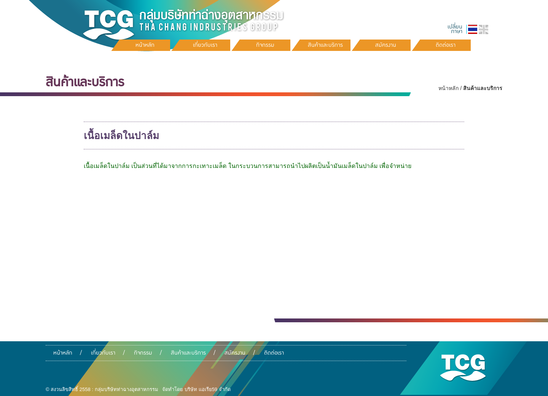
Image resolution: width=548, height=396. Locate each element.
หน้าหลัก (448, 88)
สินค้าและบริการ (188, 353)
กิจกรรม (143, 353)
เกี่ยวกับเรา (103, 353)
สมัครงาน (235, 353)
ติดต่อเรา (274, 353)
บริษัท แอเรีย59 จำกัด (208, 389)
